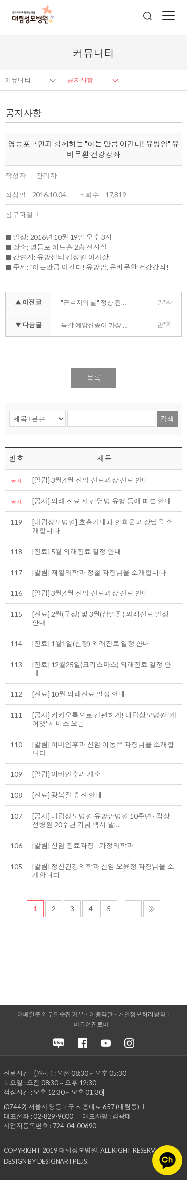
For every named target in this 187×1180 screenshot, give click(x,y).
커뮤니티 (18, 80)
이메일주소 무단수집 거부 (50, 1014)
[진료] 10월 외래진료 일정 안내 (78, 694)
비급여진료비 (91, 1024)
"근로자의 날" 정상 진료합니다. (98, 303)
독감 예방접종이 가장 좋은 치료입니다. (98, 325)
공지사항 (80, 80)
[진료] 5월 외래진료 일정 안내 (76, 551)
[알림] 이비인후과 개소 (66, 774)
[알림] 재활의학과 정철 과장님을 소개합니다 (99, 572)
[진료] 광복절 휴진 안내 (67, 795)
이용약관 (101, 1014)
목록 (94, 377)
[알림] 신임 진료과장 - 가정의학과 (83, 845)
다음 (133, 908)
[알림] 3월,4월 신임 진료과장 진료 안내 (90, 480)
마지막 (151, 908)
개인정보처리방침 (141, 1014)
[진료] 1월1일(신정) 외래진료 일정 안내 (91, 643)
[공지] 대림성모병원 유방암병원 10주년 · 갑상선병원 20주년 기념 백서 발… (101, 820)
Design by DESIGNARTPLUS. (46, 1161)
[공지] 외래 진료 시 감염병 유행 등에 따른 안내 (101, 501)
